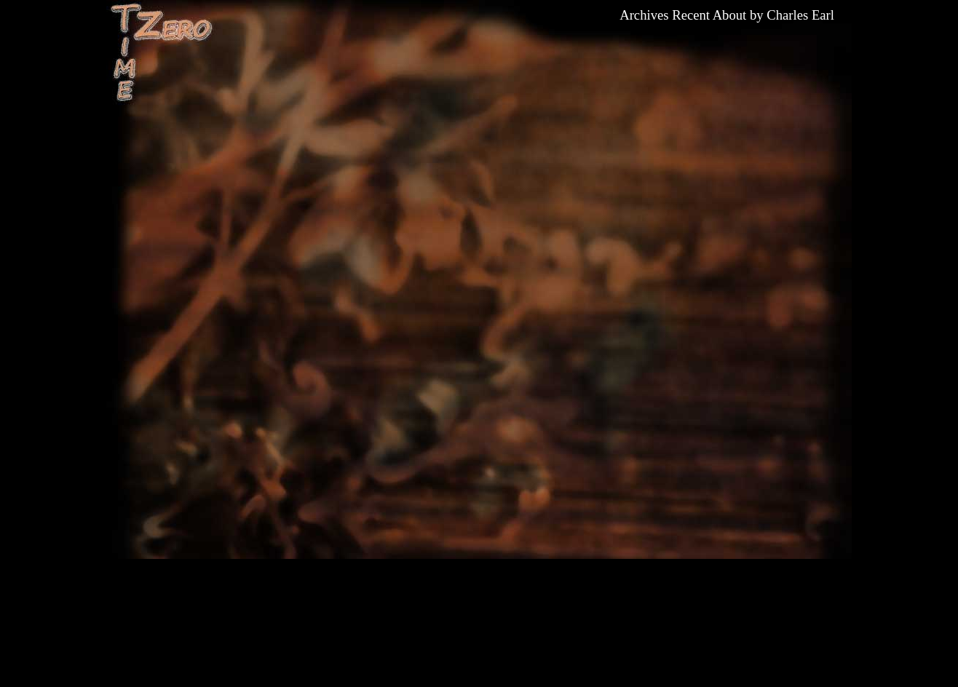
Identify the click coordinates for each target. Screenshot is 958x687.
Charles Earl (800, 15)
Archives (643, 15)
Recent (691, 15)
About (730, 15)
